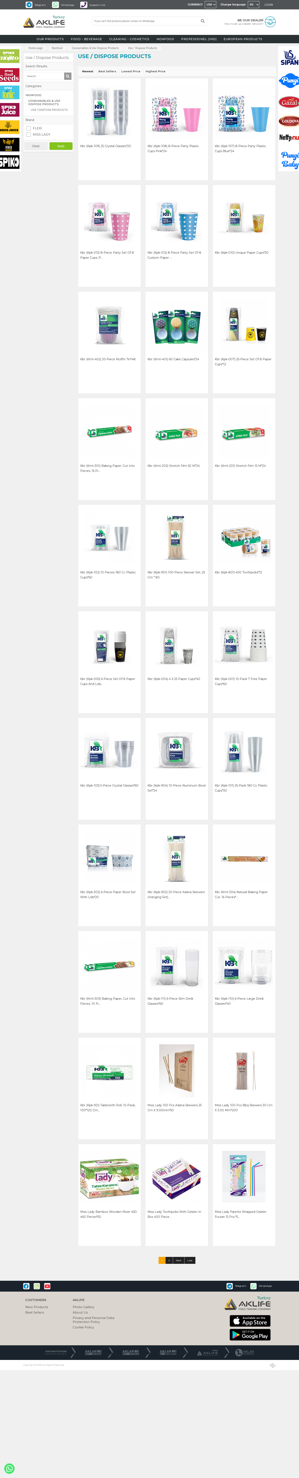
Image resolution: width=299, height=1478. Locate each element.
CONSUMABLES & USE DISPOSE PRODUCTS (44, 102)
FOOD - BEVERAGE (86, 39)
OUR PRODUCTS (50, 39)
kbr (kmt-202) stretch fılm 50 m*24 (174, 466)
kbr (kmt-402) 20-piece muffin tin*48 (108, 359)
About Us (80, 1312)
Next (178, 1260)
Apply (61, 146)
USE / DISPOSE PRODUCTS (49, 109)
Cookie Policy (83, 1327)
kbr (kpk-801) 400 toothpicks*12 (238, 572)
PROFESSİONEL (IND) (198, 39)
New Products (36, 1307)
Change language (233, 4)
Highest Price (155, 71)
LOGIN (269, 4)
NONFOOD (165, 39)
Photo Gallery (83, 1307)
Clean (36, 146)
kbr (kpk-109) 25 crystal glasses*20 (105, 146)
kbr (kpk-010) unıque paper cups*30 (241, 253)
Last (189, 1260)
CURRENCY (195, 4)
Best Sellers (107, 71)
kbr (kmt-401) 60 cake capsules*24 (173, 359)
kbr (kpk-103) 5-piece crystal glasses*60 (109, 785)
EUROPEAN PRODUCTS (243, 39)
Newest (87, 71)
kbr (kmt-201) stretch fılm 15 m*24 (240, 466)
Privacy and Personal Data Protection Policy (93, 1320)
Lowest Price (130, 71)
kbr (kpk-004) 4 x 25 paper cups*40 (174, 679)
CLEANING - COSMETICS (129, 39)
